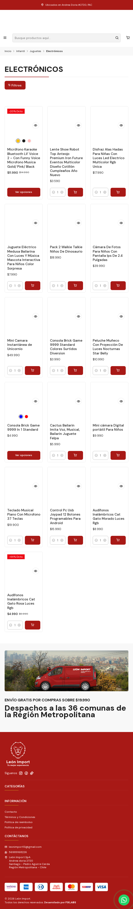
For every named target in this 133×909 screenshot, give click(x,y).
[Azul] (21, 416)
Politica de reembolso (19, 822)
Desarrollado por (60, 902)
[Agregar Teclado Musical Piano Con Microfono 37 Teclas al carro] (32, 540)
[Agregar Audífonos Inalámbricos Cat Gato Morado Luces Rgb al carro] (118, 540)
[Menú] (5, 38)
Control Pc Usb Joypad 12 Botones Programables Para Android (65, 516)
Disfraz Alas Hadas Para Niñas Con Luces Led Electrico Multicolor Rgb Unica (108, 158)
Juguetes (35, 51)
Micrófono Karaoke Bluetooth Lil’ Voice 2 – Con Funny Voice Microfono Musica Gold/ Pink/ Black (23, 158)
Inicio (8, 51)
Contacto (11, 812)
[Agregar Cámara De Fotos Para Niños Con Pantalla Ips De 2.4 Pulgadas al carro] (118, 285)
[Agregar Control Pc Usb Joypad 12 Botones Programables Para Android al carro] (75, 540)
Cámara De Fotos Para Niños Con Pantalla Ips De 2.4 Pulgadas (108, 253)
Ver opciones (23, 192)
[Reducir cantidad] (53, 192)
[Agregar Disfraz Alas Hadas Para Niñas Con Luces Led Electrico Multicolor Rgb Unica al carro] (118, 192)
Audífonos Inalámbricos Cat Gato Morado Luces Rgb (108, 516)
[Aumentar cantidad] (62, 192)
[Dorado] (18, 141)
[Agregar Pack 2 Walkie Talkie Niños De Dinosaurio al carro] (75, 285)
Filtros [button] (15, 85)
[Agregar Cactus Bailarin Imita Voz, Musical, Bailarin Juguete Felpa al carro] (75, 455)
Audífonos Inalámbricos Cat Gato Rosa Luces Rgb (21, 601)
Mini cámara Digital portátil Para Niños (108, 427)
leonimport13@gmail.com (23, 847)
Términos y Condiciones (20, 817)
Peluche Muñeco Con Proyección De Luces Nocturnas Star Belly (108, 347)
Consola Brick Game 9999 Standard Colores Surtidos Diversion (66, 347)
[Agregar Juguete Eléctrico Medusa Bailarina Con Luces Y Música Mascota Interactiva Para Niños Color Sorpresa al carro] (32, 285)
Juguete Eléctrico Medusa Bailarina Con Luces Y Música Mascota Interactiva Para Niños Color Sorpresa (23, 257)
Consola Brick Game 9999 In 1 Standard (23, 427)
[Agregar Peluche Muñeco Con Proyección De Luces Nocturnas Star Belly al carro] (118, 370)
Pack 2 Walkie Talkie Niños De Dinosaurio (66, 249)
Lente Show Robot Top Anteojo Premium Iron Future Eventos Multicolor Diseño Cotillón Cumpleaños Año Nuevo (66, 162)
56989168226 (16, 852)
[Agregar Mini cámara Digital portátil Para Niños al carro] (118, 455)
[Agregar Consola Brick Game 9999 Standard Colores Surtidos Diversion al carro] (75, 370)
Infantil (20, 51)
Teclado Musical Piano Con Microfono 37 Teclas (23, 514)
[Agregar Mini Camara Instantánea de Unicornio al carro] (32, 370)
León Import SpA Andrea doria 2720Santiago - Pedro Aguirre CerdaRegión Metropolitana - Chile (27, 862)
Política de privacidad (18, 827)
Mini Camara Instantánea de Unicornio (19, 344)
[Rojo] (26, 416)
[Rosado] (29, 141)
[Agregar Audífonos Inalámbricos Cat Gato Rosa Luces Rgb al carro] (32, 625)
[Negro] (24, 141)
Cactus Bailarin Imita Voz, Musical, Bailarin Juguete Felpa (65, 431)
